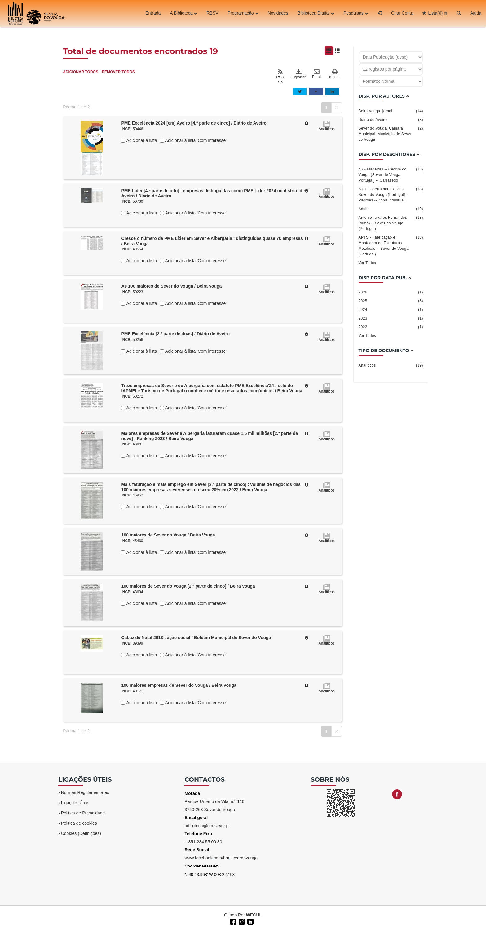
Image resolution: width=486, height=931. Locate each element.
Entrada (153, 13)
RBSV (212, 13)
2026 (391, 292)
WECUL (254, 914)
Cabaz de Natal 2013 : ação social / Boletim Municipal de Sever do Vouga (196, 637)
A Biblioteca (183, 13)
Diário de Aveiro (391, 119)
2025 (391, 301)
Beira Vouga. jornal (391, 111)
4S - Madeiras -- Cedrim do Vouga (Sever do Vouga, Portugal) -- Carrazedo (391, 174)
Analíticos (391, 365)
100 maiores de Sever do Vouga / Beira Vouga (168, 534)
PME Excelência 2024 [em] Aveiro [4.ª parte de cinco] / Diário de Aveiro (193, 123)
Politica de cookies (79, 823)
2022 (391, 327)
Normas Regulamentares (85, 792)
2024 (391, 309)
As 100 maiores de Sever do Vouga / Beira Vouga (171, 286)
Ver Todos (367, 263)
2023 (391, 318)
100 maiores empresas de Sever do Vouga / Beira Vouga (178, 685)
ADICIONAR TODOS (80, 72)
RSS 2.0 (280, 77)
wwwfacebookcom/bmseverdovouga (221, 857)
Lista (435, 13)
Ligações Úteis (75, 802)
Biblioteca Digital (316, 13)
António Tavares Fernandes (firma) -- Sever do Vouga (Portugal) (391, 223)
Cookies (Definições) (81, 833)
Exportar (298, 74)
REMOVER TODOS (118, 72)
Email (316, 74)
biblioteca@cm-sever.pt (207, 825)
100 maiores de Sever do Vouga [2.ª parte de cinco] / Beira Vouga (188, 586)
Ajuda (475, 13)
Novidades (278, 13)
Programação (243, 13)
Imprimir (335, 74)
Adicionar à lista (141, 140)
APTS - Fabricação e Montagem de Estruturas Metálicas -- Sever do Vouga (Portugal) (391, 245)
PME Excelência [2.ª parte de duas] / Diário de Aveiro (175, 333)
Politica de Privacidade (83, 812)
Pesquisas (355, 13)
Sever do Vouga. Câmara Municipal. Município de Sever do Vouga (391, 134)
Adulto (391, 209)
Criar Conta (402, 13)
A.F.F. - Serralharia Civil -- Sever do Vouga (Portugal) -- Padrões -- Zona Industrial (391, 194)
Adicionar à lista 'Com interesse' (195, 140)
